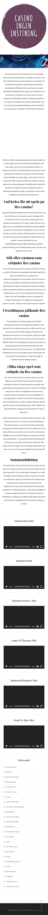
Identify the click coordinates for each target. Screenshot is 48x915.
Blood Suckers (11, 782)
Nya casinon (10, 852)
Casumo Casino (11, 792)
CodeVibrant (36, 910)
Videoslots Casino (12, 887)
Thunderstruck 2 (12, 882)
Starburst (9, 877)
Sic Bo (8, 867)
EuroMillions (10, 812)
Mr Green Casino (12, 847)
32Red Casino (11, 767)
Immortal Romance (13, 832)
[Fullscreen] (41, 547)
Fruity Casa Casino (12, 817)
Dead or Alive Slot (12, 802)
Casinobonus (10, 787)
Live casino (10, 837)
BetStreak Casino (12, 777)
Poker (8, 857)
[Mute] (37, 547)
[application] (24, 537)
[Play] (6, 547)
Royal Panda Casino (13, 862)
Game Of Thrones (12, 822)
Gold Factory (10, 827)
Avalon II (9, 772)
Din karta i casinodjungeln (15, 807)
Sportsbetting (11, 872)
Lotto (8, 842)
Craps (8, 797)
